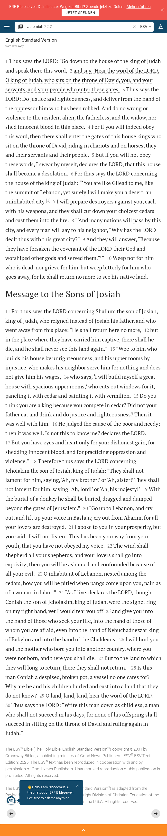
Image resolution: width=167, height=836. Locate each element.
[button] (162, 10)
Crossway (18, 46)
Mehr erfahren (139, 6)
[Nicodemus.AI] (11, 800)
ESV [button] (146, 27)
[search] (79, 26)
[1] (48, 200)
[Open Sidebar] (83, 830)
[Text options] (161, 27)
